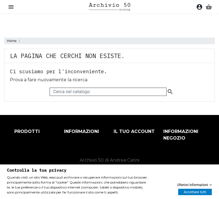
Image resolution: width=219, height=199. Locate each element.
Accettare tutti (195, 192)
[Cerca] (108, 92)
